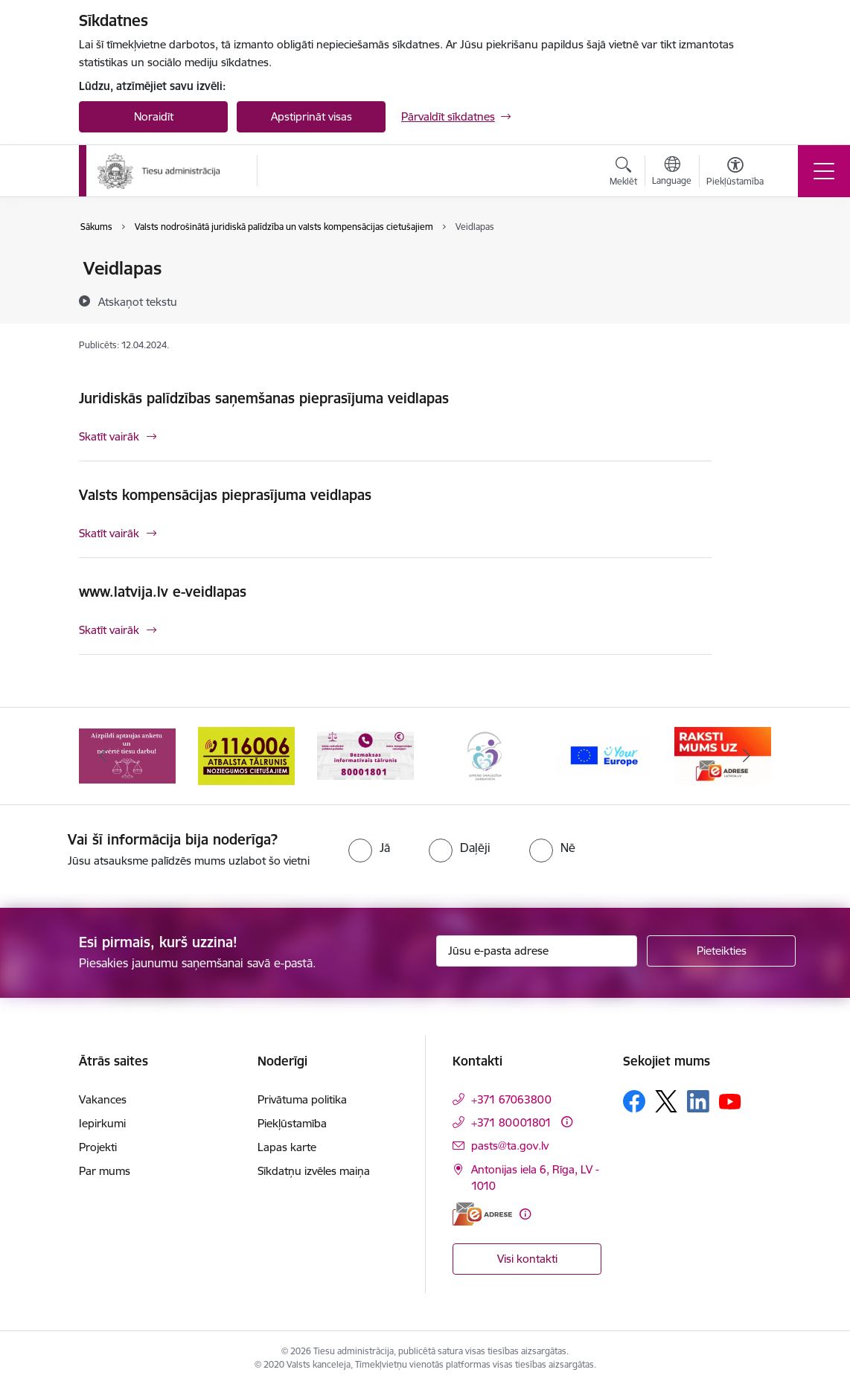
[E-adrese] (482, 1214)
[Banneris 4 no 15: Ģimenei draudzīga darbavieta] (484, 755)
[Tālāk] (746, 756)
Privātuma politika (302, 1099)
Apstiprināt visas (311, 116)
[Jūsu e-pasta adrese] (536, 951)
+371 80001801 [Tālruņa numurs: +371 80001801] (511, 1122)
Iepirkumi (102, 1123)
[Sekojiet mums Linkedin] (698, 1101)
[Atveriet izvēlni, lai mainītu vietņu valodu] (672, 173)
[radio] (369, 847)
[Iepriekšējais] (103, 756)
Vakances (103, 1099)
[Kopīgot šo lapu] (750, 299)
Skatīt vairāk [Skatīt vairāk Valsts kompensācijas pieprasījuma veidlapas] (109, 533)
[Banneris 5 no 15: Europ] (603, 755)
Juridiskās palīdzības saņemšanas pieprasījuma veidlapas (264, 398)
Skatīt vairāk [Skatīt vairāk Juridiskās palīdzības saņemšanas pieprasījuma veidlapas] (109, 436)
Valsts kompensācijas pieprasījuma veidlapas (225, 495)
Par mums (104, 1171)
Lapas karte (287, 1147)
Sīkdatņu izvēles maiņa (314, 1171)
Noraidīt (153, 116)
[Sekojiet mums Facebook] (634, 1101)
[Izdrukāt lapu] (750, 262)
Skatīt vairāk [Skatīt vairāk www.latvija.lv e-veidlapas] (109, 630)
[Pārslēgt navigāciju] (824, 171)
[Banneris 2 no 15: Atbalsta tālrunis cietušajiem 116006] (246, 755)
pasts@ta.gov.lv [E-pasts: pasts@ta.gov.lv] (510, 1145)
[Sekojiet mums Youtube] (730, 1100)
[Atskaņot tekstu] (137, 301)
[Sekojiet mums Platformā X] (666, 1101)
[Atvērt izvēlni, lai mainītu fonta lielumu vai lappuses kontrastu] (735, 173)
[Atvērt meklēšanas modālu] (623, 173)
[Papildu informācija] (566, 1121)
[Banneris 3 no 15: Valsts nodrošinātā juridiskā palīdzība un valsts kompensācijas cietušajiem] (365, 755)
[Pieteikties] (721, 951)
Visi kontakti (527, 1259)
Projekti (98, 1147)
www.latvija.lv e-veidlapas (162, 591)
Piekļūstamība (292, 1123)
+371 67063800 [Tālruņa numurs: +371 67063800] (511, 1099)
